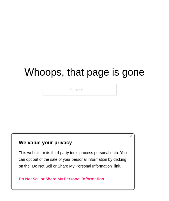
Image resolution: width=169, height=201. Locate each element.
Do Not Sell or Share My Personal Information (61, 178)
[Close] (130, 136)
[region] (73, 161)
